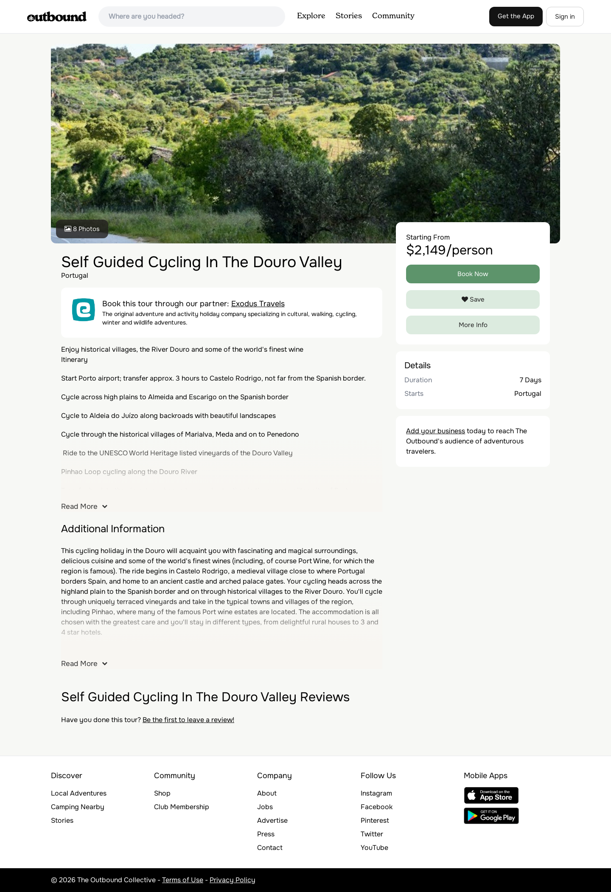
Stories (349, 16)
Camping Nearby (77, 806)
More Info (473, 325)
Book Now (472, 274)
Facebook (376, 806)
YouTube (374, 847)
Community (393, 16)
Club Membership (181, 806)
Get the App (516, 16)
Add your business (435, 430)
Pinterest (375, 820)
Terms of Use (182, 879)
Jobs (265, 806)
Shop (162, 793)
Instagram (376, 793)
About (267, 793)
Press (266, 834)
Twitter (372, 834)
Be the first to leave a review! (188, 719)
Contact (270, 847)
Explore (311, 16)
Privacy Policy (232, 879)
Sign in (565, 16)
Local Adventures (79, 793)
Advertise (272, 820)
